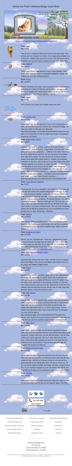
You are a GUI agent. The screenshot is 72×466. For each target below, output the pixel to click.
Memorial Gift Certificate (58, 418)
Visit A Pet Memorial (14, 422)
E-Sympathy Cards (37, 422)
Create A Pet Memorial (14, 418)
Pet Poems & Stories (37, 418)
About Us (58, 429)
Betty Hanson (31, 293)
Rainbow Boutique (14, 433)
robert (28, 97)
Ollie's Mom (30, 323)
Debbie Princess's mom (34, 348)
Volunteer (37, 429)
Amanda (29, 373)
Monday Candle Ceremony (14, 426)
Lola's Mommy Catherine (35, 182)
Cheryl (28, 79)
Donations (58, 422)
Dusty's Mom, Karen (33, 139)
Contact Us (58, 426)
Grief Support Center (14, 429)
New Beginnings (37, 426)
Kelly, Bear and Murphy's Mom (37, 252)
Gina (28, 46)
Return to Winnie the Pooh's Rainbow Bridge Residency (36, 41)
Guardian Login (36, 433)
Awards (58, 433)
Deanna (29, 214)
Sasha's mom (31, 117)
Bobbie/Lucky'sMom (33, 232)
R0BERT (29, 64)
